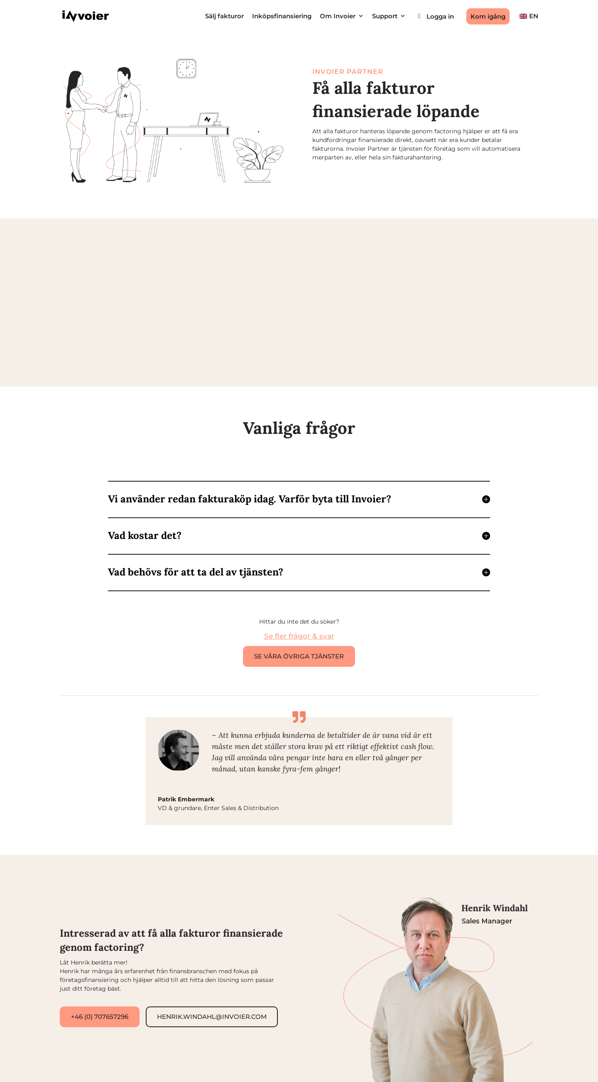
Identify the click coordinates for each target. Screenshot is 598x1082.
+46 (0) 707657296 (99, 1017)
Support (384, 16)
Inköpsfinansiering (281, 16)
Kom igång (488, 16)
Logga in (440, 16)
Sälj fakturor (224, 16)
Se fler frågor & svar (299, 636)
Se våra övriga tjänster (299, 656)
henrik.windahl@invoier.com (212, 1017)
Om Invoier (337, 16)
